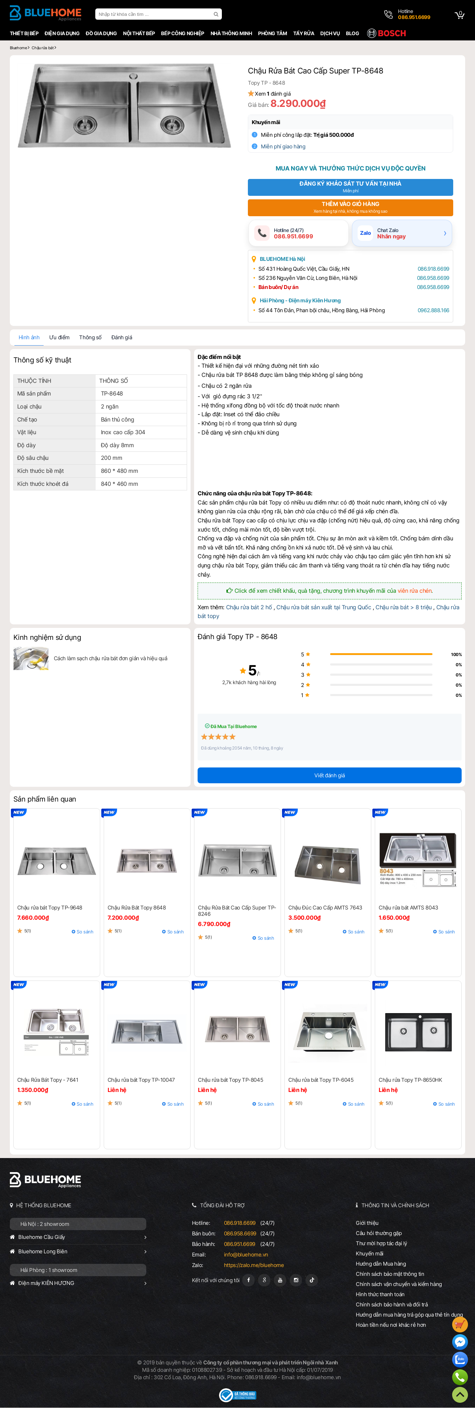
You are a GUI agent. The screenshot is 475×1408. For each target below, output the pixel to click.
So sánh (84, 932)
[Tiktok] (312, 1280)
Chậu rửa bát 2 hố (249, 607)
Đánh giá (120, 337)
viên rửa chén (415, 590)
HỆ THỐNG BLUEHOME (43, 1205)
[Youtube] (280, 1280)
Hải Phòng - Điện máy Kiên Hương (303, 300)
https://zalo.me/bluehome (254, 1265)
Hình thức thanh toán (381, 1294)
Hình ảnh (28, 337)
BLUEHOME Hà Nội (285, 259)
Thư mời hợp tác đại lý (382, 1243)
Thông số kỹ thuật (42, 360)
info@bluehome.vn (246, 1255)
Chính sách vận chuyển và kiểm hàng (399, 1284)
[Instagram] (296, 1280)
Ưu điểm (59, 337)
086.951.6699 (239, 1244)
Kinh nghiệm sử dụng (47, 638)
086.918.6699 (432, 269)
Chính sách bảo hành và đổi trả (392, 1304)
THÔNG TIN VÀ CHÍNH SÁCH (396, 1205)
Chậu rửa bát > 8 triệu (403, 607)
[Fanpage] (248, 1280)
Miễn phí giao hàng (285, 146)
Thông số (89, 337)
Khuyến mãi (268, 122)
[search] (216, 14)
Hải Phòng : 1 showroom (48, 1270)
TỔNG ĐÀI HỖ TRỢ (222, 1205)
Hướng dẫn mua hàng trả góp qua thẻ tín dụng (410, 1315)
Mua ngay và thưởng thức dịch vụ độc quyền (351, 168)
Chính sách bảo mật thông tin (391, 1274)
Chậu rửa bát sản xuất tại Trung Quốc (323, 607)
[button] (224, 70)
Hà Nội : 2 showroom (44, 1224)
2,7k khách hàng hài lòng (237, 683)
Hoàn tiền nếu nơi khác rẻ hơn (392, 1325)
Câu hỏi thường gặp (379, 1233)
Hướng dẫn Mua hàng (381, 1264)
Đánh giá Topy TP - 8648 (237, 637)
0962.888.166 (432, 310)
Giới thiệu (368, 1223)
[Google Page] (264, 1280)
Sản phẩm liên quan (44, 799)
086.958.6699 (431, 278)
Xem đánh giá (275, 93)
